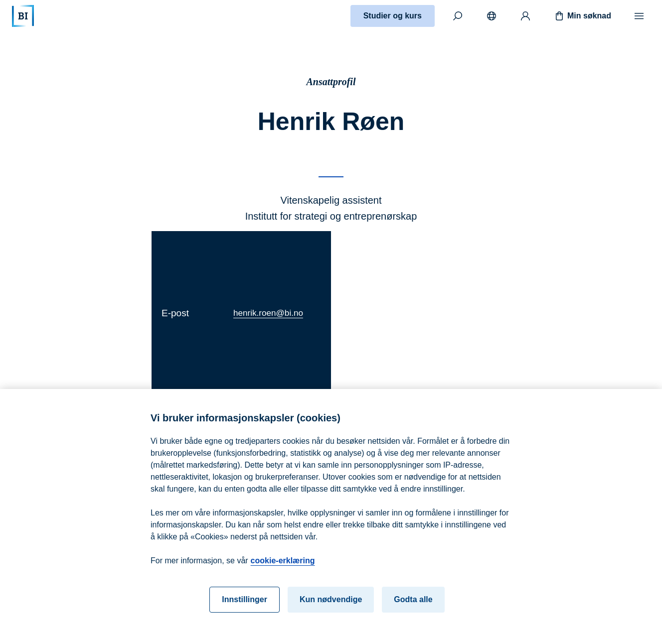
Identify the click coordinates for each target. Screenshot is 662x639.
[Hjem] (23, 16)
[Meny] (639, 16)
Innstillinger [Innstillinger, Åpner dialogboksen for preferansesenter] (244, 603)
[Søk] (458, 16)
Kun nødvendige (331, 603)
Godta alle (413, 603)
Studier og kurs (392, 15)
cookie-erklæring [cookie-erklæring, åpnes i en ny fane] (283, 564)
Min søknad (582, 16)
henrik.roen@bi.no (268, 313)
